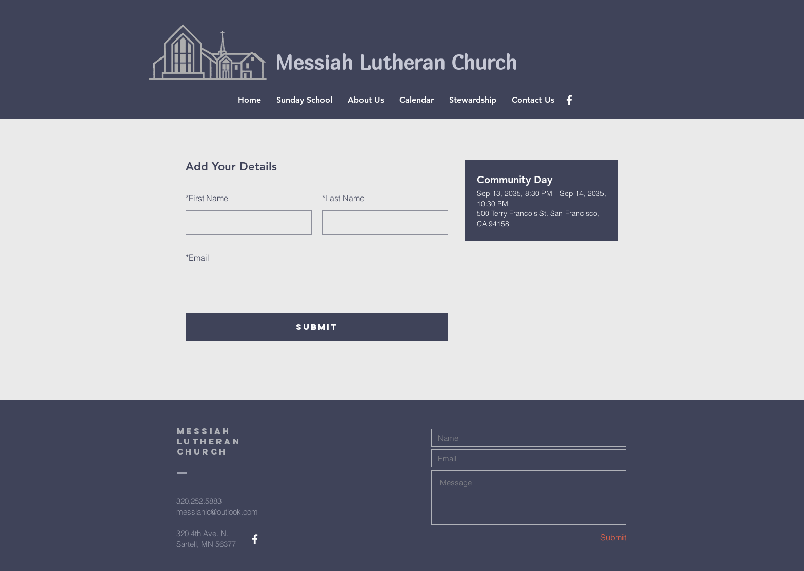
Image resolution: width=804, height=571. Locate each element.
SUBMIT (317, 327)
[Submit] (589, 537)
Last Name (343, 198)
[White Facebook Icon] (569, 100)
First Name (207, 198)
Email (197, 257)
